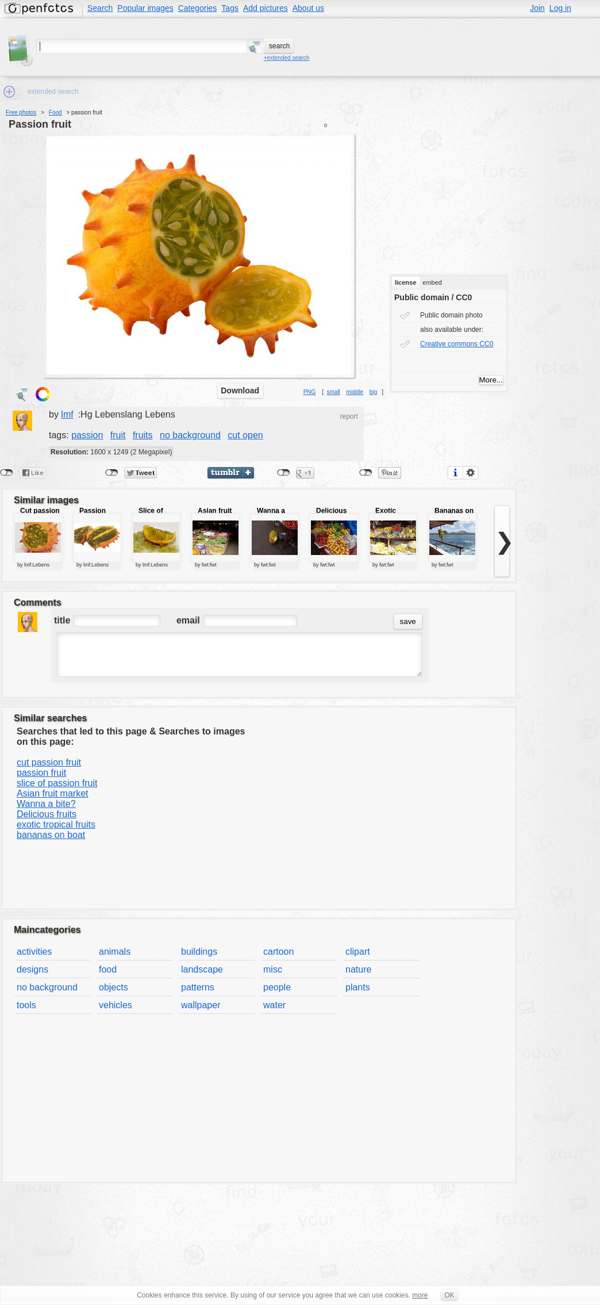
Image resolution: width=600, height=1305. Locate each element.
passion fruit (40, 124)
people (277, 987)
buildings (199, 951)
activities (34, 951)
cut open (245, 435)
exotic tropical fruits (56, 824)
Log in (560, 8)
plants (357, 987)
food (108, 969)
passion (87, 435)
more (420, 1295)
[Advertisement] (461, 196)
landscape (202, 969)
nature (358, 969)
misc (272, 969)
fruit (118, 435)
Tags (230, 8)
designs (32, 969)
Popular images (145, 8)
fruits (143, 435)
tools (26, 1005)
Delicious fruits (46, 814)
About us (308, 8)
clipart (357, 951)
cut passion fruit (49, 762)
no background (190, 435)
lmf (67, 414)
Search (100, 8)
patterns (197, 987)
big (373, 392)
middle (355, 392)
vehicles (115, 1005)
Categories (197, 8)
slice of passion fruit (57, 783)
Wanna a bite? (46, 804)
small (333, 392)
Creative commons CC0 (456, 344)
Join (537, 8)
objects (113, 987)
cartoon (278, 951)
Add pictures (265, 8)
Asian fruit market (52, 793)
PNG (309, 392)
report (348, 416)
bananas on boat (51, 835)
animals (114, 951)
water (274, 1005)
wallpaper (200, 1005)
